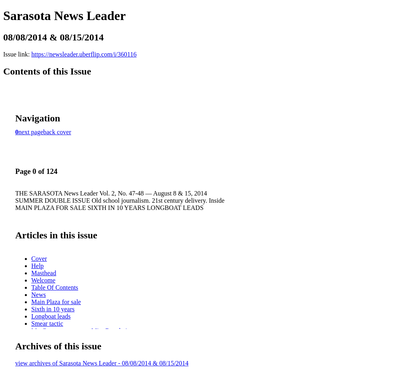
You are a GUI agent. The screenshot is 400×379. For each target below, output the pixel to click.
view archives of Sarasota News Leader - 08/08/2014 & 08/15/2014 (101, 363)
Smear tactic (47, 323)
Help (37, 265)
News (38, 294)
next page (30, 132)
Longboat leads (51, 316)
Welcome (43, 280)
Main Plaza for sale (56, 301)
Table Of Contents (54, 287)
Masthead (43, 273)
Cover (39, 258)
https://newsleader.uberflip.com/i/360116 (83, 54)
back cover (57, 132)
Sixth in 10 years (53, 309)
